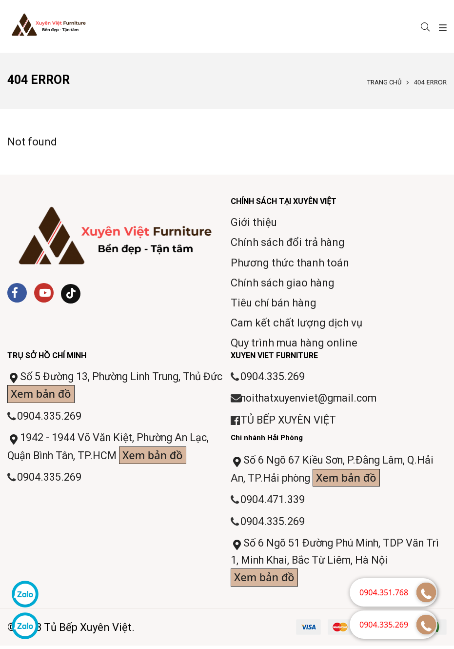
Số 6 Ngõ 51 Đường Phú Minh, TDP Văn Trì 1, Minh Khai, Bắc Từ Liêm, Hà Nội (331, 565)
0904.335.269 (49, 417)
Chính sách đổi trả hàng (288, 242)
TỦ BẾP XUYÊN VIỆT (289, 421)
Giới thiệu (254, 222)
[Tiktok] (70, 294)
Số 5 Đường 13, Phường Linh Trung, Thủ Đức (109, 387)
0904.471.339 (272, 502)
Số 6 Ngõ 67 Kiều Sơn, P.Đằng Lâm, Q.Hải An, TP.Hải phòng (335, 471)
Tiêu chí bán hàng (273, 303)
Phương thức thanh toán (290, 263)
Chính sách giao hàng (283, 283)
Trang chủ (384, 82)
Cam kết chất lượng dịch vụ (296, 323)
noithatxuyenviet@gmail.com (311, 399)
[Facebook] (17, 293)
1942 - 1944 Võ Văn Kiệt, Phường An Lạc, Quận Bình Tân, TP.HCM (111, 449)
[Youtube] (44, 293)
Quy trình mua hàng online (294, 343)
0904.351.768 (383, 592)
